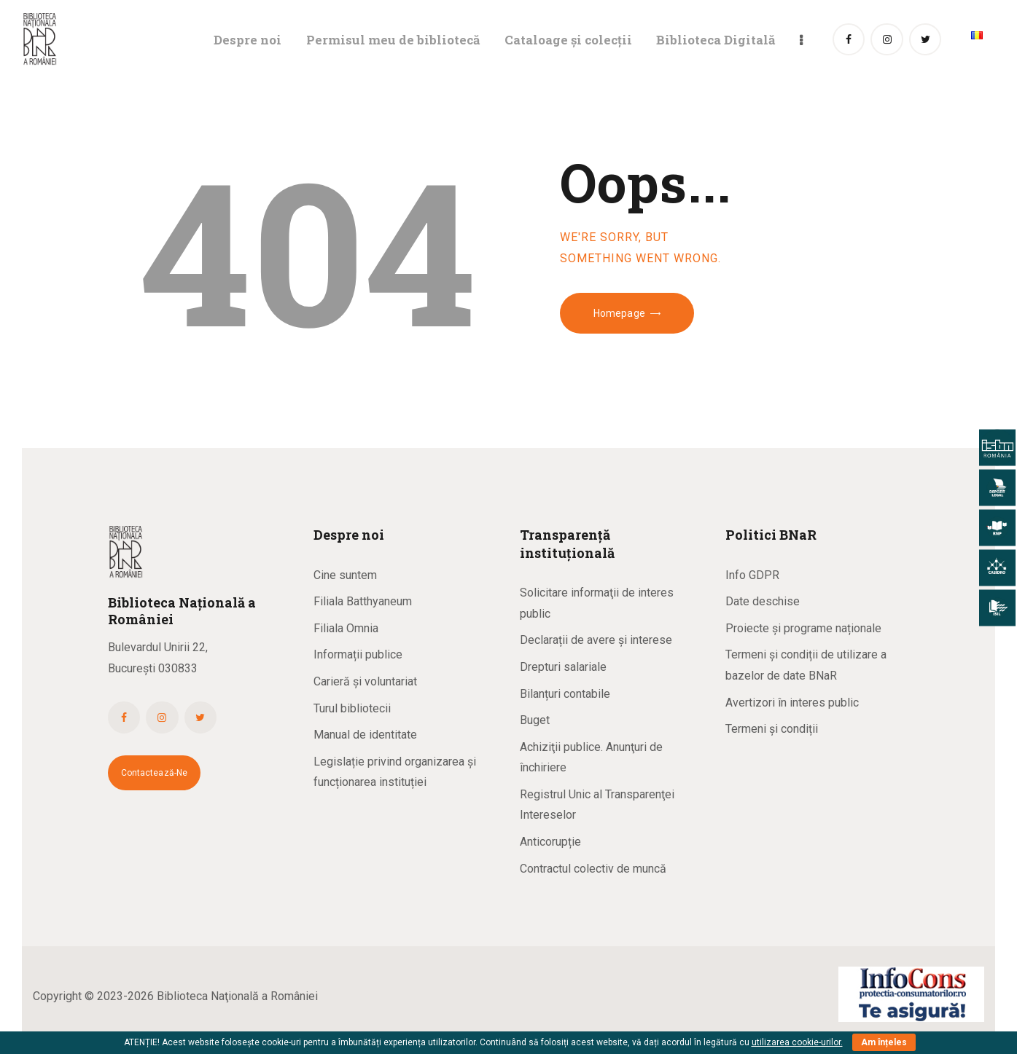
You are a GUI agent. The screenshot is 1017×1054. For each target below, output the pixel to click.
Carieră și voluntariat (365, 681)
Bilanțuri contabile (565, 694)
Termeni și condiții (771, 729)
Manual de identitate (365, 735)
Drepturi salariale (563, 667)
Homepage (619, 313)
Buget (535, 720)
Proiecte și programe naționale (803, 628)
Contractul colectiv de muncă (593, 869)
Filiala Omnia (345, 628)
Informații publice (357, 654)
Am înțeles (884, 1042)
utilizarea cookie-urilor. (797, 1042)
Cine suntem (345, 575)
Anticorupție (550, 842)
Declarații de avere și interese (596, 640)
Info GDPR (752, 575)
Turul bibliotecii (352, 708)
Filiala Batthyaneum (362, 601)
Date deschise (762, 601)
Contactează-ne (154, 773)
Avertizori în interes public (792, 702)
